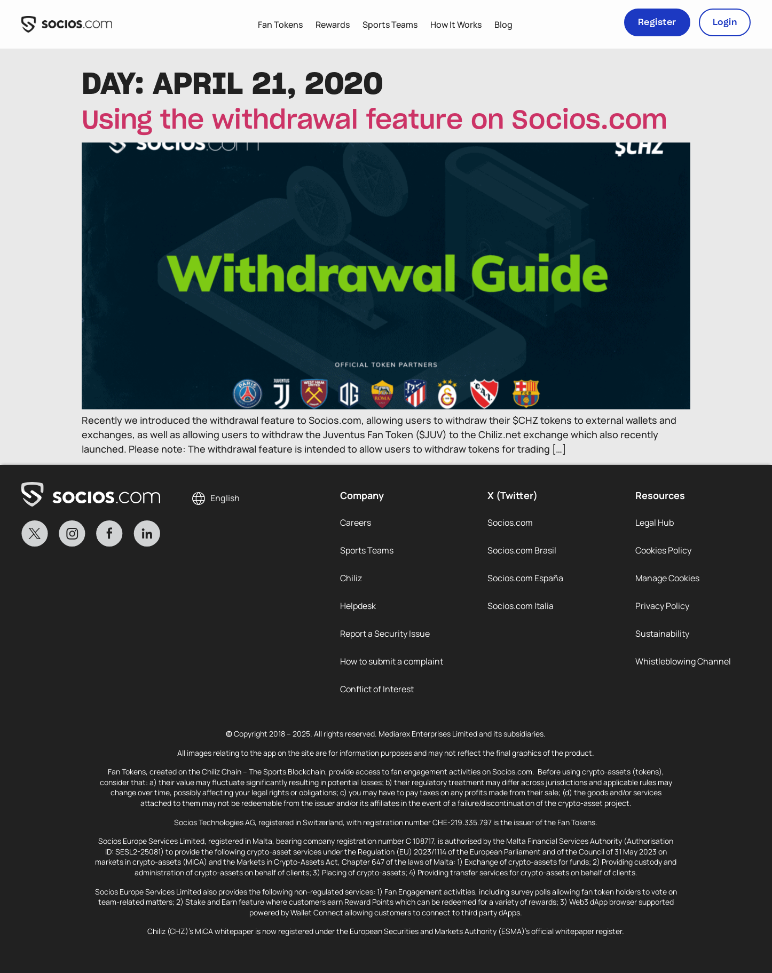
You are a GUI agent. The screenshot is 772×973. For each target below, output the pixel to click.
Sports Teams (390, 24)
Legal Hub (654, 522)
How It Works (456, 24)
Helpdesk (358, 606)
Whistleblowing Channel (683, 661)
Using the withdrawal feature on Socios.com (374, 121)
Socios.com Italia (520, 606)
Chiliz (351, 578)
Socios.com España (525, 578)
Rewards (333, 24)
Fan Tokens (280, 24)
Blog (503, 24)
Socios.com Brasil (521, 550)
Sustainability (662, 633)
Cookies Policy (663, 550)
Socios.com (510, 522)
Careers (355, 522)
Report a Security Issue (385, 633)
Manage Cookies (667, 578)
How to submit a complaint (391, 661)
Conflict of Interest (377, 689)
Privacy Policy (662, 606)
